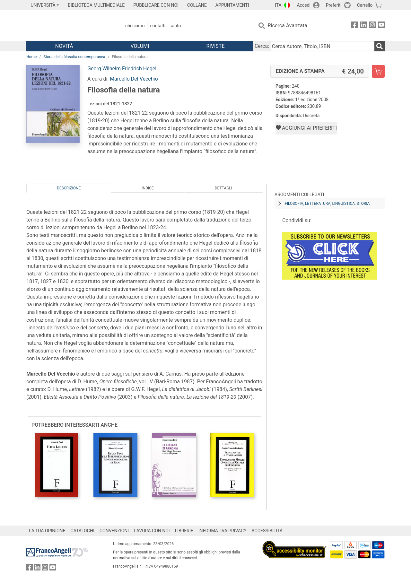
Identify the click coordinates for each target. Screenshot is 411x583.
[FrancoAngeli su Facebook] (354, 26)
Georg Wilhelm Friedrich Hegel (121, 68)
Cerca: (262, 46)
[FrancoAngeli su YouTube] (381, 26)
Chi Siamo (134, 25)
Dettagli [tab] (223, 188)
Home (31, 57)
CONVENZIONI (114, 530)
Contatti (157, 25)
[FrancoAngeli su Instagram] (372, 26)
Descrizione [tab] (69, 188)
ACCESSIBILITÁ (267, 530)
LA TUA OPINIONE (47, 530)
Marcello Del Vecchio (134, 79)
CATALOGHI (82, 530)
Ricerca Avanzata (287, 25)
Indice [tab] (148, 188)
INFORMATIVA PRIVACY (222, 530)
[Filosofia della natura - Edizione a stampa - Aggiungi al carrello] (378, 71)
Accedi (303, 5)
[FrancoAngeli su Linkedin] (363, 26)
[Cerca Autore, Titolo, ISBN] (322, 46)
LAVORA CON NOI (152, 530)
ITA (278, 5)
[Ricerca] (379, 46)
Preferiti (334, 5)
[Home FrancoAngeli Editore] (68, 25)
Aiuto (176, 25)
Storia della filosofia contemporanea (74, 57)
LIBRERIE (184, 530)
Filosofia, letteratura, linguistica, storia (327, 203)
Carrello (364, 5)
